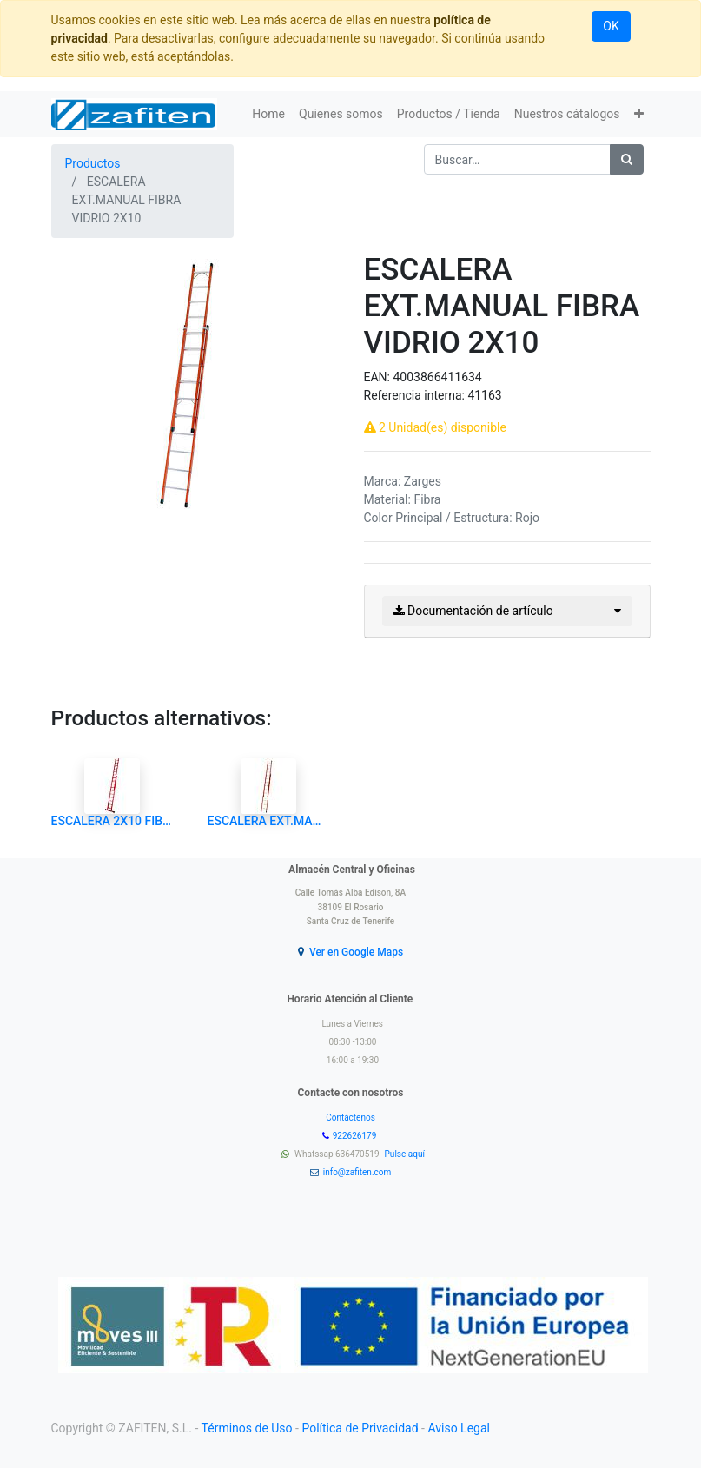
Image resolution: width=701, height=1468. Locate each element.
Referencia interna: (416, 395)
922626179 (356, 1136)
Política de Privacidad (359, 1428)
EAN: (378, 377)
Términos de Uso (247, 1428)
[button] (639, 114)
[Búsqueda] (627, 159)
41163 (484, 395)
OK (610, 26)
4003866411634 (437, 377)
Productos (93, 163)
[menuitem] (268, 114)
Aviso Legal (458, 1428)
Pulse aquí (406, 1154)
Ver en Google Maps (356, 952)
